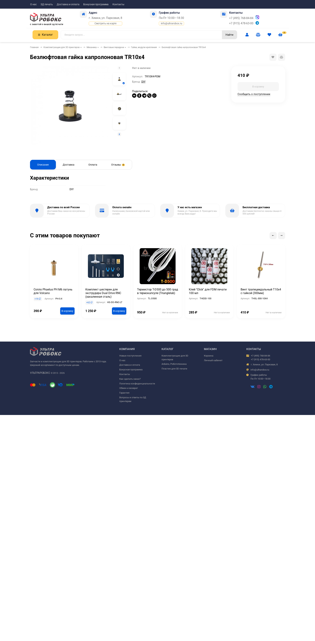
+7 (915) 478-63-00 (241, 23)
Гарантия (124, 392)
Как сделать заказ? (130, 379)
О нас (33, 4)
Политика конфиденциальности (137, 383)
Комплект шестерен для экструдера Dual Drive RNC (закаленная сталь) (103, 293)
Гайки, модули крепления (144, 47)
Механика (92, 47)
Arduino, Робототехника (174, 364)
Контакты (118, 4)
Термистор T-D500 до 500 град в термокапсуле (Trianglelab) (157, 291)
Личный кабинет (213, 360)
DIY (143, 81)
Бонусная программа (96, 4)
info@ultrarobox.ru (171, 23)
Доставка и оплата (68, 4)
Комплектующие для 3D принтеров (61, 47)
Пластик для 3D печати (174, 368)
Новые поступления (130, 355)
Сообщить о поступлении (254, 94)
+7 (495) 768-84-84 (241, 18)
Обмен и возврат (128, 388)
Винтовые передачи (114, 47)
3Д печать (47, 4)
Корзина (208, 355)
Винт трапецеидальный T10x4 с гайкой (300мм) (261, 291)
